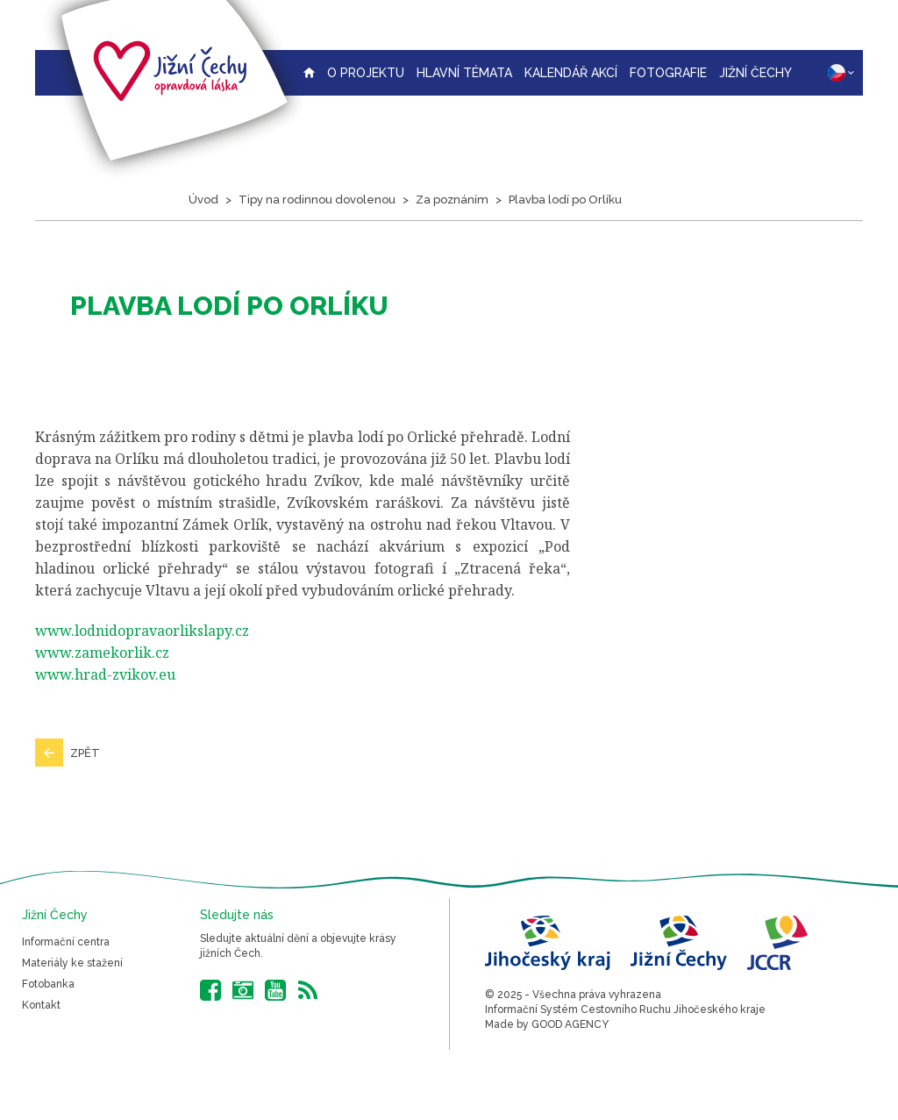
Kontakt (41, 1005)
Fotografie (668, 73)
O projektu (365, 73)
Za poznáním (452, 199)
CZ (841, 73)
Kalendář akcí (570, 73)
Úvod (203, 199)
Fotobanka (48, 984)
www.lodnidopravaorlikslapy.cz (142, 630)
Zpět (85, 753)
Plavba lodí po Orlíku (565, 199)
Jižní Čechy (755, 73)
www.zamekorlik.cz (102, 652)
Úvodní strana (308, 73)
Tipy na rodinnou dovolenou (317, 199)
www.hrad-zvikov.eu (105, 674)
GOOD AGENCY (570, 1024)
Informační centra (66, 942)
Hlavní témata (464, 73)
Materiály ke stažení (72, 963)
